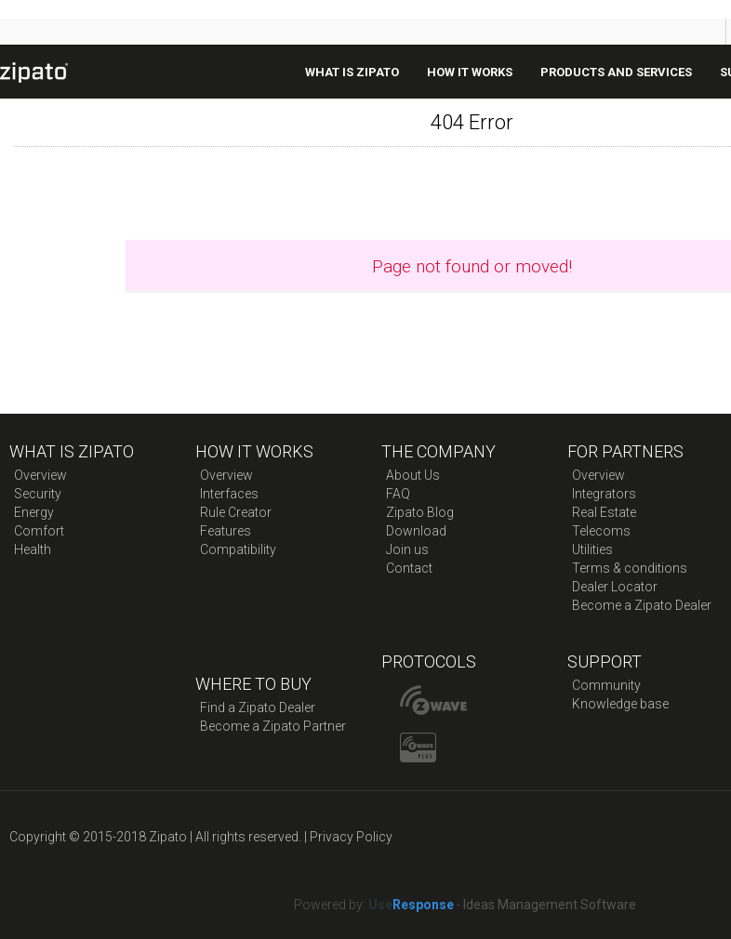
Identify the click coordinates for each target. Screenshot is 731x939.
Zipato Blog (420, 512)
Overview (40, 475)
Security (37, 493)
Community (606, 685)
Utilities (592, 549)
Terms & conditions (629, 568)
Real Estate (604, 512)
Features (225, 530)
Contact (409, 568)
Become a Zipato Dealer (641, 605)
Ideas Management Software (549, 904)
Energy (34, 512)
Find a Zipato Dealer (257, 707)
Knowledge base (620, 703)
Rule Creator (236, 512)
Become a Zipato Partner (273, 726)
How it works (469, 72)
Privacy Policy (351, 836)
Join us (407, 549)
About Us (413, 475)
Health (32, 549)
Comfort (39, 530)
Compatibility (238, 549)
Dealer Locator (615, 586)
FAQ (398, 493)
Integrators (604, 493)
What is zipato (352, 72)
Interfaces (229, 493)
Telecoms (601, 530)
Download (416, 530)
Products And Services (616, 72)
